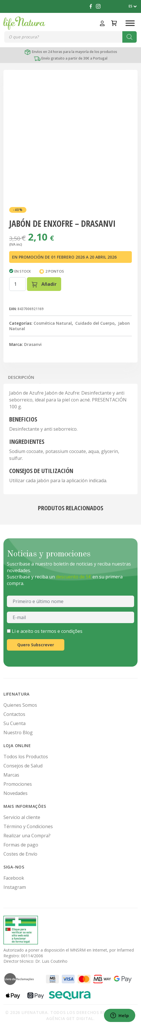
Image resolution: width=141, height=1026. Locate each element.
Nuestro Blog (18, 732)
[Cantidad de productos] (17, 284)
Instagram (14, 887)
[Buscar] (129, 37)
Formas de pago (20, 845)
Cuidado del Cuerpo (95, 323)
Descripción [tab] (21, 377)
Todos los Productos (25, 756)
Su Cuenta (14, 723)
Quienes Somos (20, 705)
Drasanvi (33, 344)
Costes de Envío (20, 854)
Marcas (11, 775)
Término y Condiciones (28, 826)
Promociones (17, 784)
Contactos (14, 714)
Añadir (44, 284)
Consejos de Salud (23, 766)
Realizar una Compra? (27, 835)
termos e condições (61, 631)
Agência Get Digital (69, 1018)
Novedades (15, 793)
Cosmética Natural (53, 323)
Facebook (13, 878)
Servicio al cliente (21, 817)
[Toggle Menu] (130, 23)
